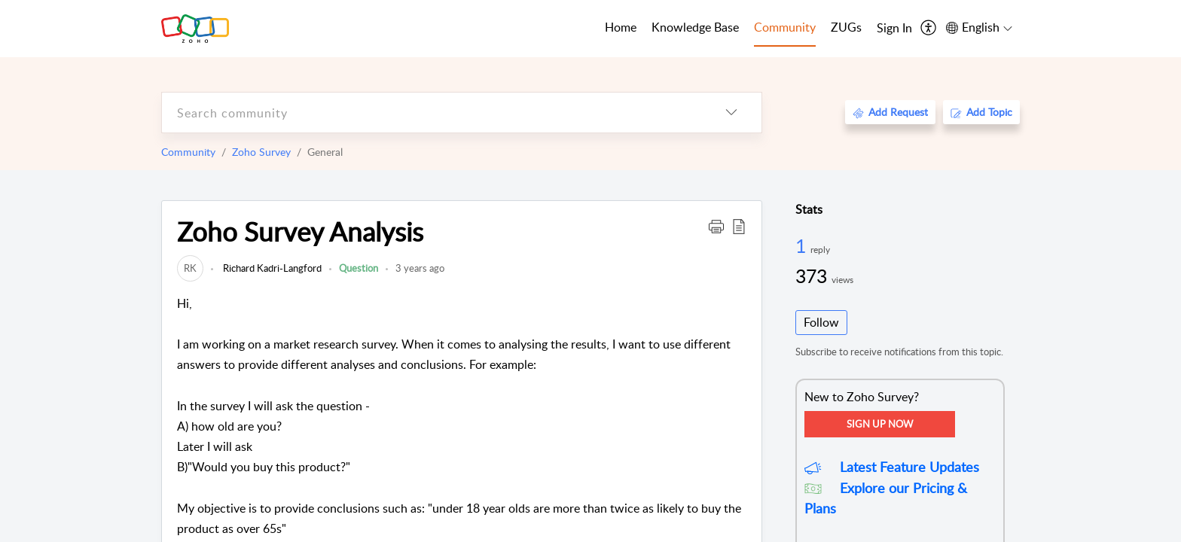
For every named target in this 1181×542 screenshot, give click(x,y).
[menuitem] (894, 28)
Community (188, 152)
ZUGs (846, 27)
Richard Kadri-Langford (271, 268)
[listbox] (731, 112)
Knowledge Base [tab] (695, 27)
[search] (431, 112)
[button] (716, 226)
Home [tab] (620, 27)
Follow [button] (821, 322)
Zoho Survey (261, 152)
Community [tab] (785, 27)
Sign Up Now (880, 424)
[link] (190, 268)
